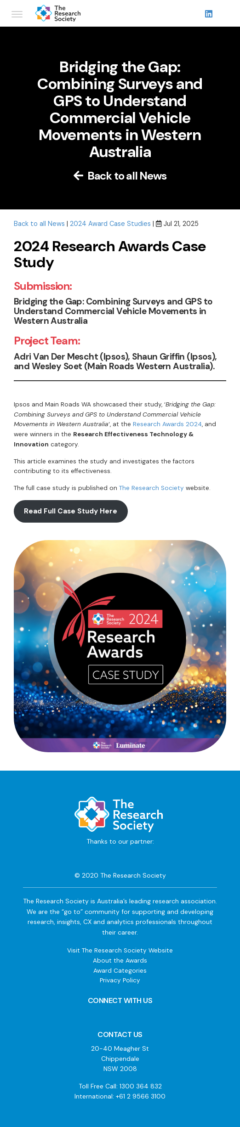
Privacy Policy (120, 980)
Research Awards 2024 (167, 424)
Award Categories (120, 971)
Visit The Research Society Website (120, 950)
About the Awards (120, 960)
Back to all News (120, 176)
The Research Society (151, 488)
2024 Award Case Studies (110, 224)
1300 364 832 (141, 1086)
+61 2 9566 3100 (141, 1096)
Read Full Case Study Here (70, 511)
